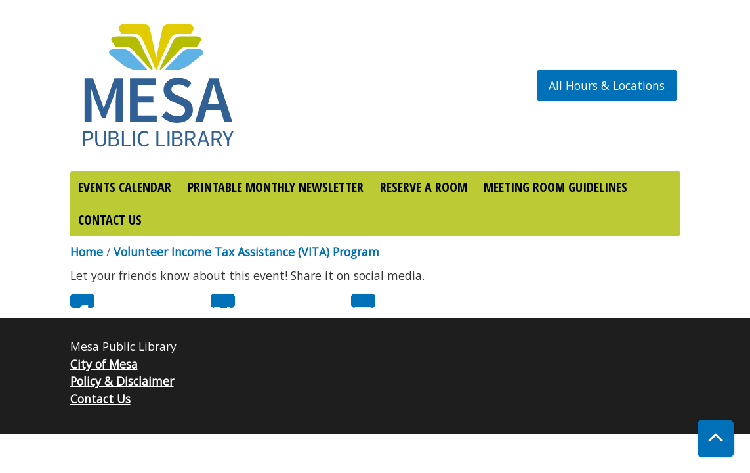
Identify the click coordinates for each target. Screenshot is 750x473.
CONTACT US (110, 220)
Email (363, 301)
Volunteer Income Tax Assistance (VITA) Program (246, 251)
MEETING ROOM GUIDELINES (555, 187)
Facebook (82, 301)
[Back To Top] (716, 438)
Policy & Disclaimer (122, 381)
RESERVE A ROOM (423, 187)
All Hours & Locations (607, 85)
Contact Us (100, 399)
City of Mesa (104, 364)
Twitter (223, 301)
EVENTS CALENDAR (124, 187)
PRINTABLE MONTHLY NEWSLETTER (276, 187)
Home (86, 251)
